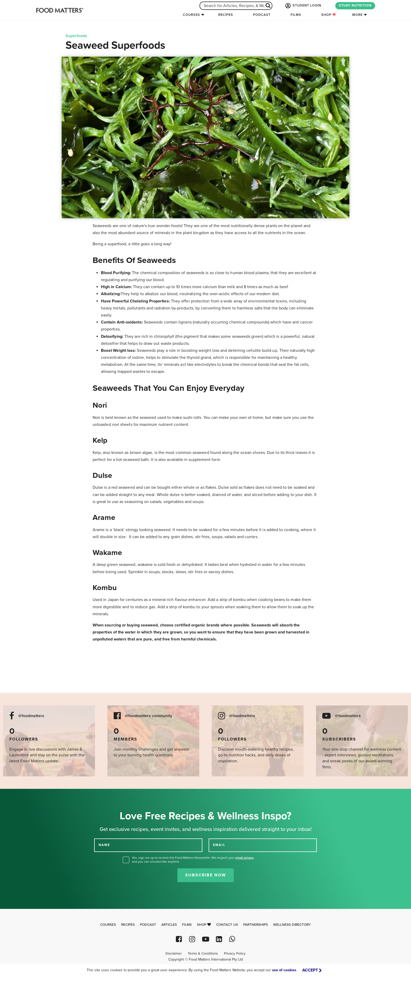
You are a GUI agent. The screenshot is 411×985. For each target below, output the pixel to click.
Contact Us (227, 925)
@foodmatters (31, 716)
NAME (104, 845)
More (357, 15)
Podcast (262, 15)
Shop (328, 15)
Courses (191, 15)
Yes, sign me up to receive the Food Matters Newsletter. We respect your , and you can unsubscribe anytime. (193, 859)
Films (296, 15)
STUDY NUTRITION (355, 5)
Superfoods (76, 35)
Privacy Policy (235, 953)
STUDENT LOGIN (302, 5)
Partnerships (255, 925)
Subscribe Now (205, 875)
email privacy (244, 858)
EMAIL (219, 845)
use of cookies (284, 970)
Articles (169, 925)
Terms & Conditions (203, 953)
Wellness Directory (292, 925)
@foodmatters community (148, 716)
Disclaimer (173, 953)
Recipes (225, 15)
